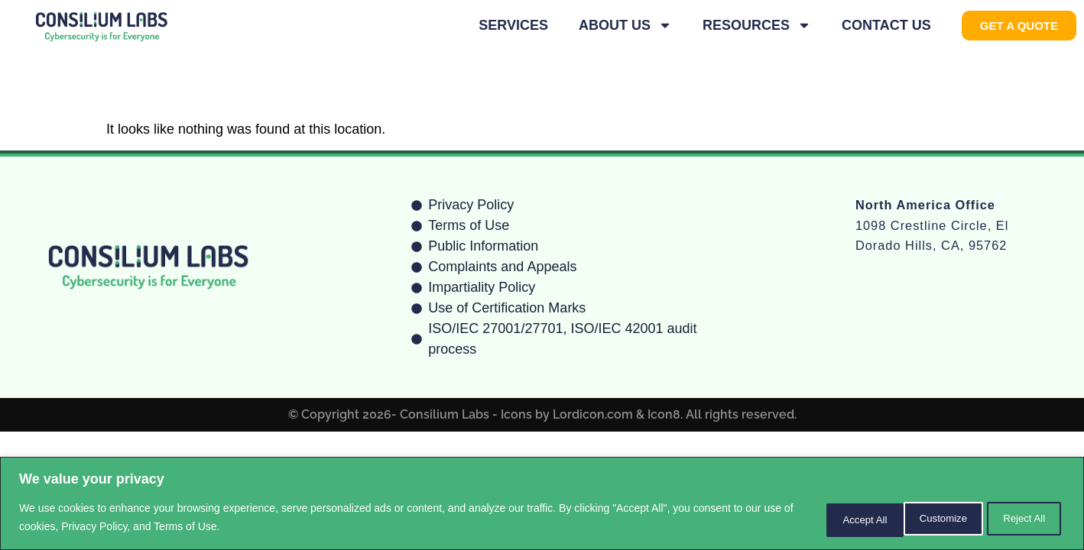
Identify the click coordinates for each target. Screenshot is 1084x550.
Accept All (1019, 519)
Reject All (923, 519)
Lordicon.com (593, 414)
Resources (757, 25)
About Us (625, 25)
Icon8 (663, 414)
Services (513, 25)
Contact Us (886, 25)
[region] (542, 504)
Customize (825, 519)
